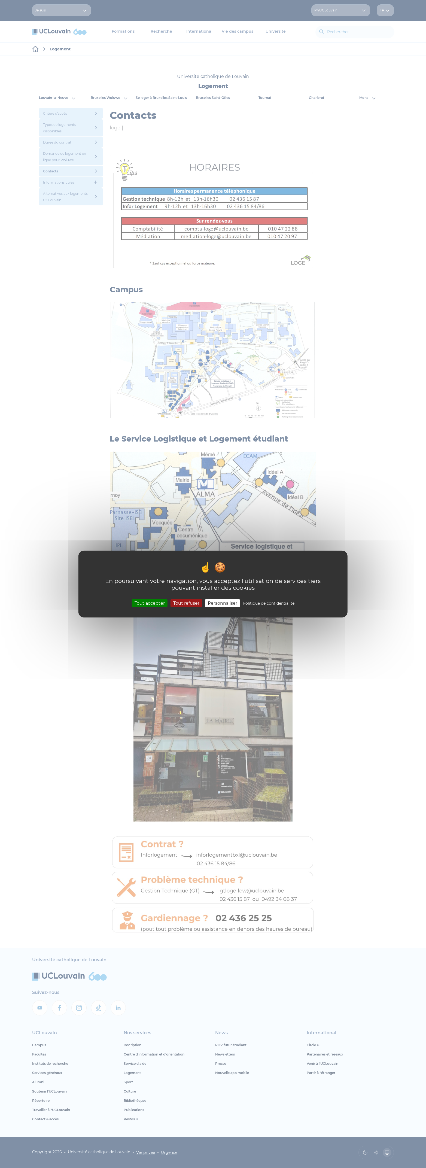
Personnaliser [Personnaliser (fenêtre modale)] (222, 603)
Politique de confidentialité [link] (268, 603)
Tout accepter (150, 603)
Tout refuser (186, 603)
